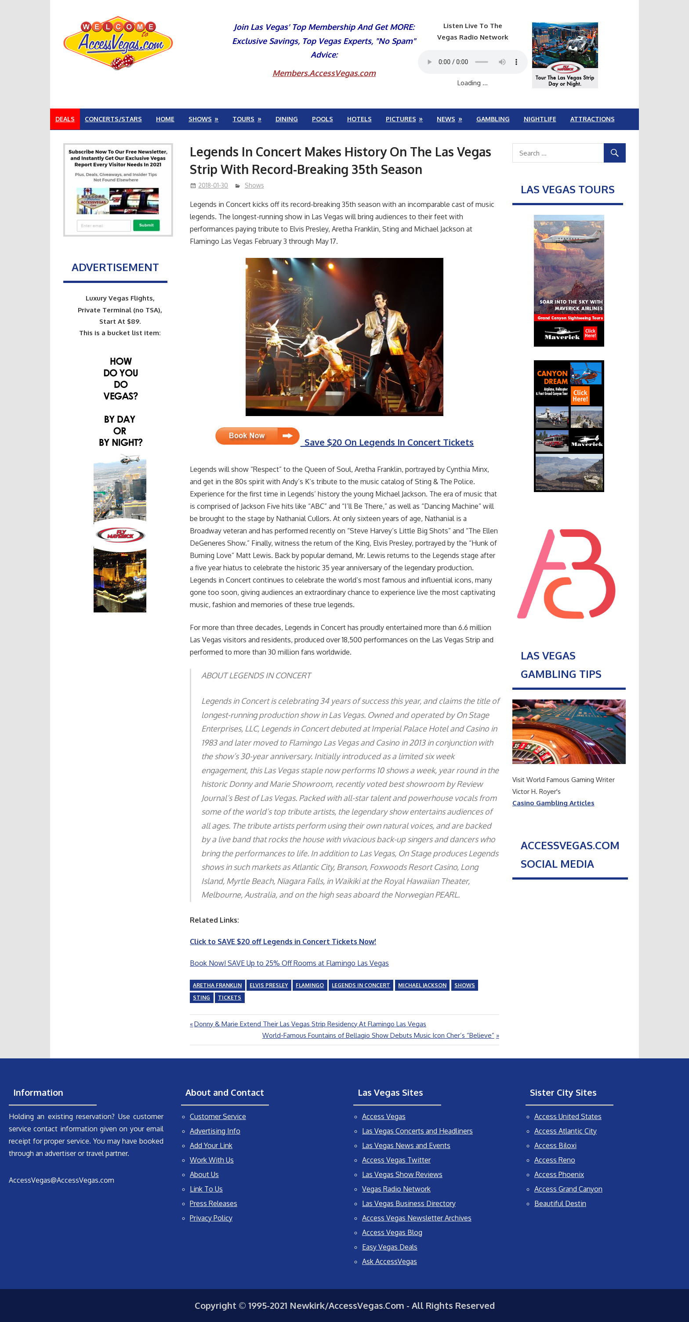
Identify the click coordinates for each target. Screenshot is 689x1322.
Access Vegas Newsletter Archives (416, 1217)
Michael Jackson (422, 985)
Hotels (359, 119)
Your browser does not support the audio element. (473, 62)
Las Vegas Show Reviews (402, 1174)
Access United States (568, 1116)
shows (464, 985)
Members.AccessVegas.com (324, 73)
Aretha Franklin (217, 985)
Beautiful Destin (560, 1203)
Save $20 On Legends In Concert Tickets (344, 442)
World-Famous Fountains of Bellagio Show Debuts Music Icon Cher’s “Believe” (378, 1035)
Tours (243, 119)
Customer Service (218, 1116)
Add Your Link (211, 1145)
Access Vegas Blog (392, 1232)
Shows (200, 119)
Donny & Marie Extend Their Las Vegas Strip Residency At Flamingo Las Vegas (310, 1024)
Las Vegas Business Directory (409, 1203)
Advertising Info (215, 1130)
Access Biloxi (555, 1145)
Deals (65, 119)
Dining (287, 119)
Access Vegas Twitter (396, 1159)
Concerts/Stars (113, 119)
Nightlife (540, 119)
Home (165, 119)
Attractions (592, 119)
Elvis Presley (269, 985)
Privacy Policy (211, 1217)
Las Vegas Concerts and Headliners (417, 1130)
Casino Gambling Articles (553, 803)
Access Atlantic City (565, 1130)
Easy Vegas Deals (389, 1246)
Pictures (401, 119)
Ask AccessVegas (389, 1261)
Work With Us (212, 1159)
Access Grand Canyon (568, 1188)
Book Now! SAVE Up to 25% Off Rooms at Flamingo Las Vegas (289, 963)
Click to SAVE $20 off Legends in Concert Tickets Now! (283, 941)
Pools (322, 119)
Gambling (493, 119)
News (446, 119)
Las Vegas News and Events (406, 1145)
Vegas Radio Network (396, 1188)
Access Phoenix (559, 1174)
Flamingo (310, 985)
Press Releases (213, 1203)
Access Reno (554, 1159)
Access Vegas (384, 1116)
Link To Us (206, 1188)
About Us (204, 1174)
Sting (201, 997)
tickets (229, 997)
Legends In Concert (361, 985)
